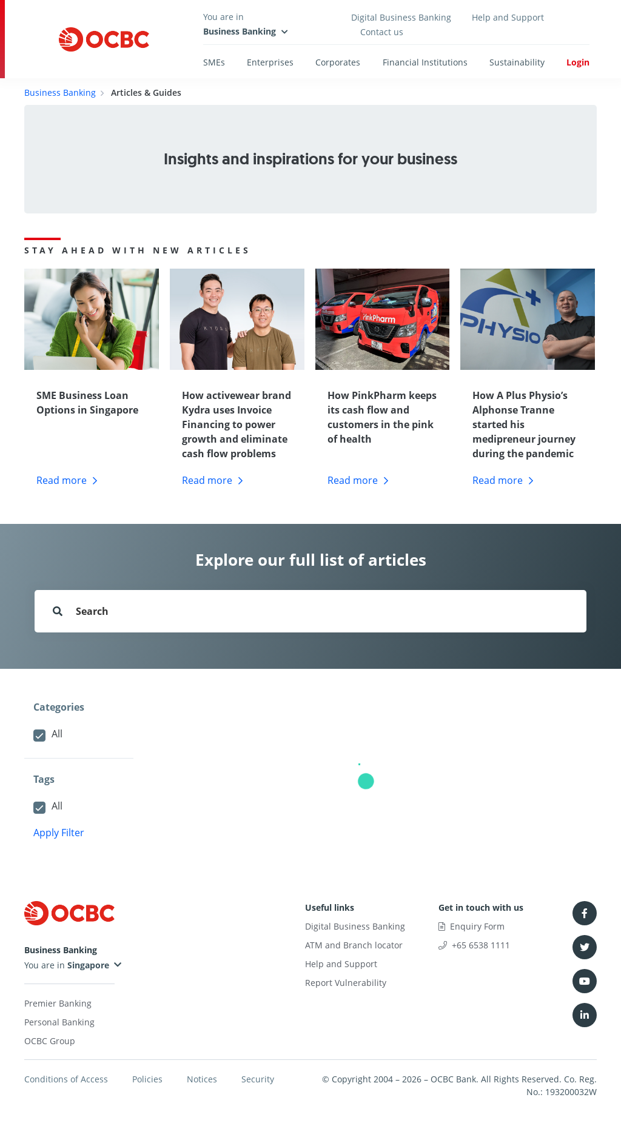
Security (257, 1079)
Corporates (337, 62)
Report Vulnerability (345, 982)
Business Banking (60, 92)
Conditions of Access (66, 1079)
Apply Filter (58, 832)
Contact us (381, 32)
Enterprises (270, 62)
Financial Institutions (425, 62)
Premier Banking (58, 1003)
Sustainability (517, 62)
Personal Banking (59, 1022)
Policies (147, 1079)
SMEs (214, 62)
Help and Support (508, 17)
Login (577, 62)
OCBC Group (49, 1041)
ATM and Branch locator (354, 945)
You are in (66, 965)
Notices (202, 1079)
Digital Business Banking (401, 17)
